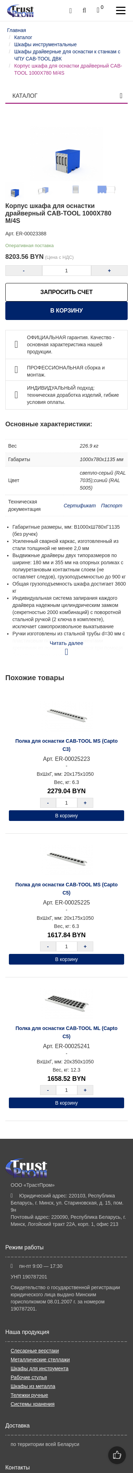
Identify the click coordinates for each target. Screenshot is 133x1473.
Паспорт (111, 505)
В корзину (66, 311)
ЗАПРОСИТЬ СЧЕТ (66, 292)
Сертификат (79, 505)
